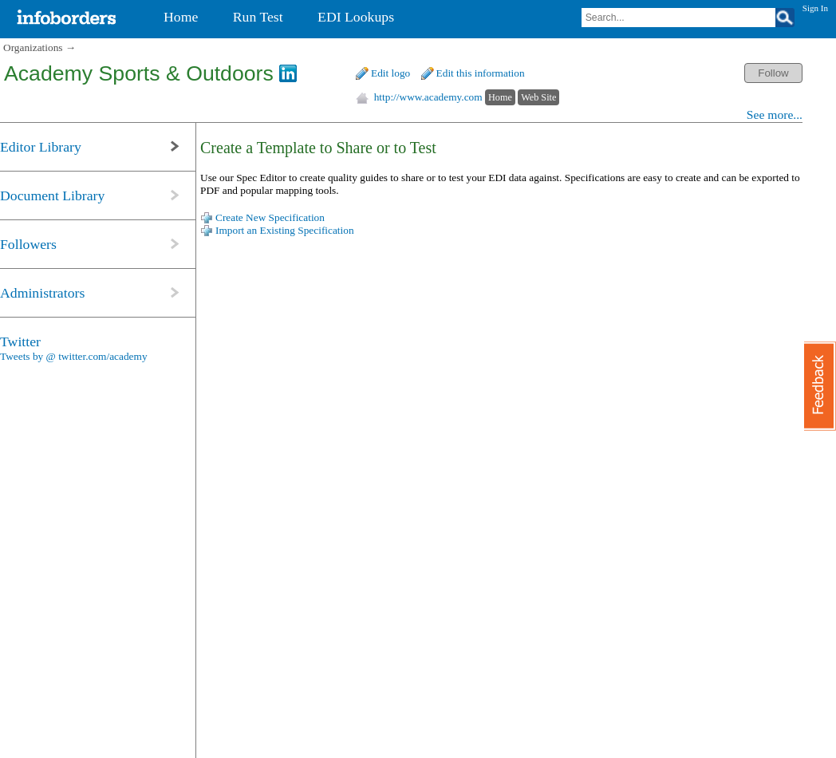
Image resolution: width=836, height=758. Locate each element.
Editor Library (40, 147)
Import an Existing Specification (284, 230)
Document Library (52, 195)
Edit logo (390, 73)
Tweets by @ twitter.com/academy (74, 356)
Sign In (815, 8)
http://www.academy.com (428, 97)
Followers (28, 244)
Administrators (42, 293)
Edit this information (480, 73)
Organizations (33, 47)
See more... (774, 114)
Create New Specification (270, 217)
